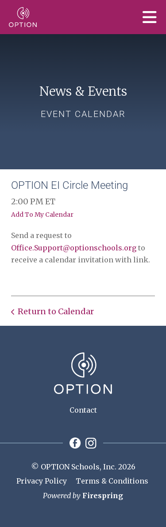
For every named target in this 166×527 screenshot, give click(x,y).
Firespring (102, 495)
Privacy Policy (41, 480)
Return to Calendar (56, 311)
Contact (83, 410)
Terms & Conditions (112, 480)
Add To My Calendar (42, 215)
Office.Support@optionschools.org (73, 247)
